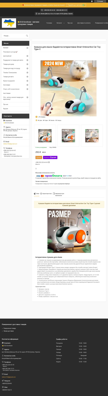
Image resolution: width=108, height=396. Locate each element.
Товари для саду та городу (11, 68)
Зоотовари (6, 85)
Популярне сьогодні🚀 (10, 52)
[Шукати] (27, 35)
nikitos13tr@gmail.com (10, 144)
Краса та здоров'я (9, 81)
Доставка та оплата (83, 23)
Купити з (50, 157)
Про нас (70, 23)
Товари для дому (8, 64)
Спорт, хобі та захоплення (11, 89)
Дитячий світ (7, 56)
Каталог (59, 23)
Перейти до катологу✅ (76, 5)
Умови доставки (9, 331)
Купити (39, 157)
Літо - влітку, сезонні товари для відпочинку (13, 98)
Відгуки (5, 108)
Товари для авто (8, 76)
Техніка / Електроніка (10, 72)
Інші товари (6, 93)
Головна (49, 23)
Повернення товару (10, 328)
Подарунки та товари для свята (13, 60)
